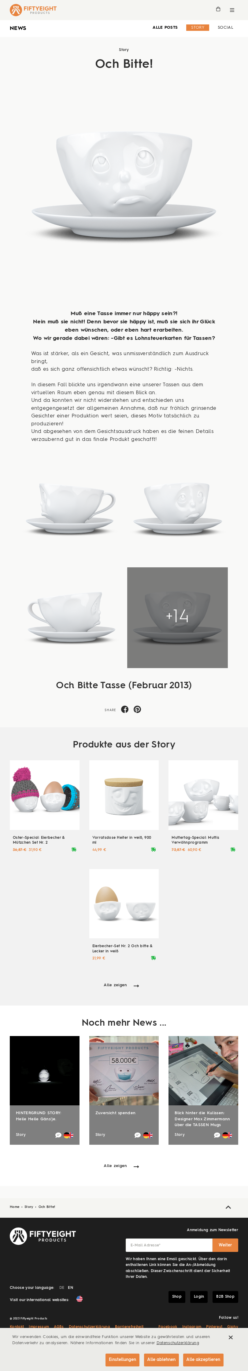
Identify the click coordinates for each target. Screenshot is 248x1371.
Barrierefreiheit (129, 1327)
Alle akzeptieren (203, 1359)
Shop (177, 1297)
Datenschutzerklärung (89, 1327)
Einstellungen (121, 1359)
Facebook (167, 1327)
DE (62, 1288)
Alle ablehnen (160, 1359)
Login (199, 1297)
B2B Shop (225, 1297)
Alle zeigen (115, 985)
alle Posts (165, 28)
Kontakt (17, 1327)
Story (197, 28)
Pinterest (214, 1327)
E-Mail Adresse (146, 1245)
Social (225, 28)
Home (15, 1207)
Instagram (192, 1327)
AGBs (59, 1327)
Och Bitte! (47, 1207)
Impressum (39, 1327)
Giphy (232, 1327)
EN (70, 1288)
